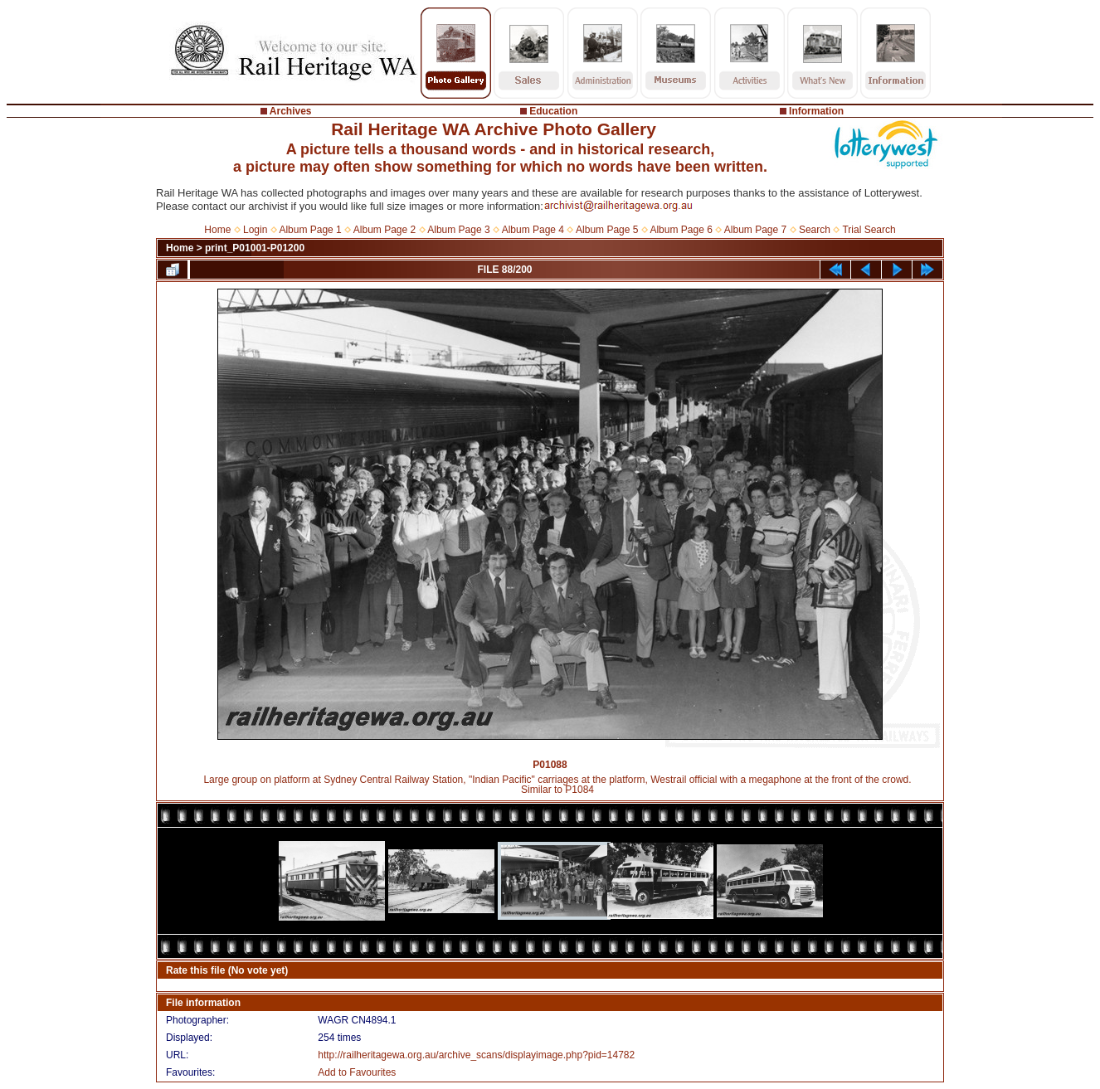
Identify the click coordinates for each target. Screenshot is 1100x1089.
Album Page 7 (755, 230)
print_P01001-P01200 (254, 248)
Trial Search (868, 230)
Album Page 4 (533, 230)
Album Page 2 (384, 230)
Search (814, 230)
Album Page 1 (310, 230)
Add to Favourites (357, 1072)
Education (553, 111)
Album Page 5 (607, 230)
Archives (291, 111)
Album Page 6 (681, 230)
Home (217, 230)
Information (816, 111)
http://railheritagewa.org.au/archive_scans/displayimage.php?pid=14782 (476, 1055)
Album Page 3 (458, 230)
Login (255, 230)
